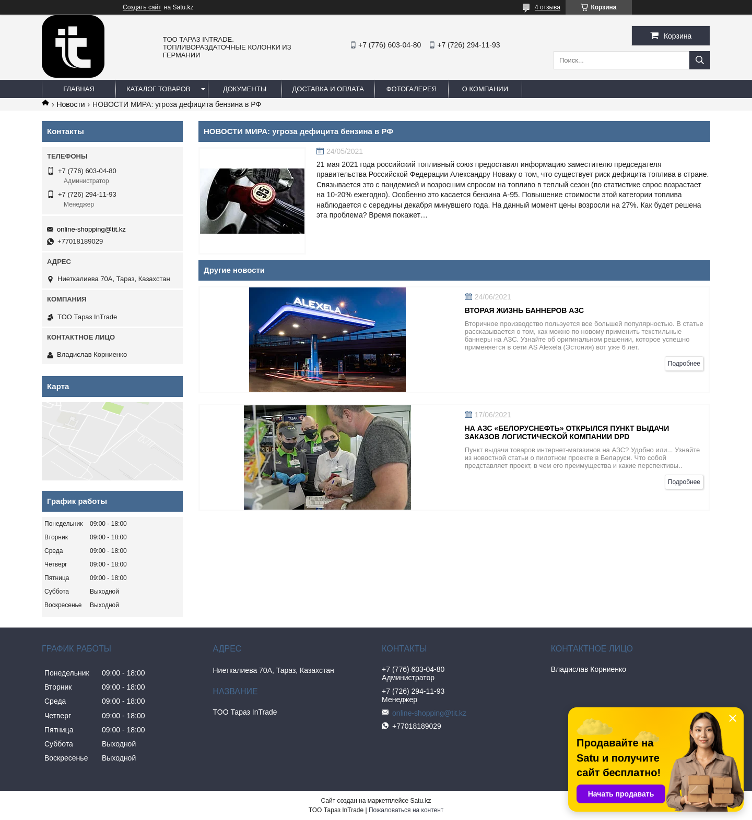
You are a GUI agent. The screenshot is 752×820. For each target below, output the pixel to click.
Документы (244, 89)
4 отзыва (547, 7)
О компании (485, 89)
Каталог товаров (158, 89)
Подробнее (684, 363)
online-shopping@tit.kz (91, 229)
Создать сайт (142, 7)
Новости (70, 104)
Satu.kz (420, 800)
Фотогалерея (411, 89)
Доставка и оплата (328, 89)
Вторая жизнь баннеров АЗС (524, 310)
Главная (79, 89)
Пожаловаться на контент (406, 810)
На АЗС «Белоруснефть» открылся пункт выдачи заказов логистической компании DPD (567, 432)
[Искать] (699, 60)
